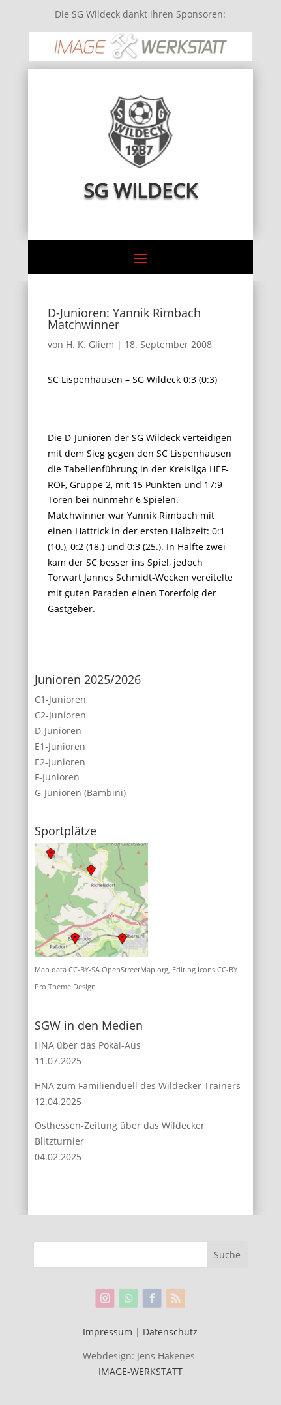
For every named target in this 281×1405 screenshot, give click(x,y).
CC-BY (227, 969)
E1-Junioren (60, 746)
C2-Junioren (60, 715)
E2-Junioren (60, 762)
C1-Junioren (60, 699)
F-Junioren (57, 777)
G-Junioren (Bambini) (80, 792)
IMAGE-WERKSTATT (140, 1371)
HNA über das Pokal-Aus (88, 1045)
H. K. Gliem (90, 344)
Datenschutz (170, 1331)
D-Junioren (58, 730)
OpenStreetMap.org (135, 969)
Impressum (107, 1331)
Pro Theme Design (65, 986)
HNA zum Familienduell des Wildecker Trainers (138, 1085)
